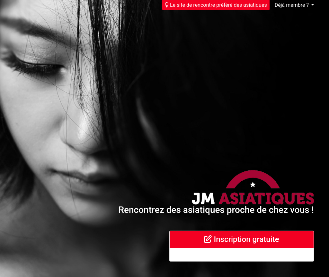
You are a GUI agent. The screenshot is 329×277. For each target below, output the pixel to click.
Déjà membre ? (292, 5)
